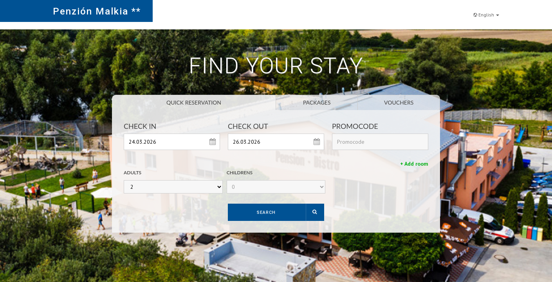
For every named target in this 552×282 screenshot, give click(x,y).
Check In (140, 126)
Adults (132, 172)
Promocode (355, 126)
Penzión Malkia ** (97, 11)
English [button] (486, 10)
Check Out (248, 126)
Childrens (240, 172)
